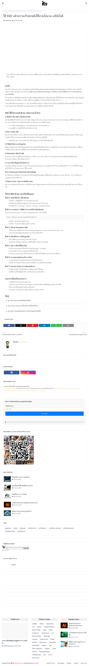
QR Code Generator (59, 389)
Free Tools (83, 663)
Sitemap (69, 663)
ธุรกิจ (44, 655)
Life (53, 633)
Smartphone (52, 642)
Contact (76, 663)
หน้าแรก (5, 11)
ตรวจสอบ (44, 414)
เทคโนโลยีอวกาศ (21, 531)
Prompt (52, 639)
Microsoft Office (36, 636)
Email (44, 630)
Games (51, 630)
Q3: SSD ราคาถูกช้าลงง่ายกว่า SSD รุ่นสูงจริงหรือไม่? (24, 311)
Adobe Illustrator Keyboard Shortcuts (25, 503)
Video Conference (37, 649)
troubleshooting (12, 11)
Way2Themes (19, 663)
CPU (33, 627)
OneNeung (8, 21)
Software (44, 646)
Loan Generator (72, 389)
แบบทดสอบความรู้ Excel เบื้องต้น (78, 634)
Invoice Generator (40, 391)
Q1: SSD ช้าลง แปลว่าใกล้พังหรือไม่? (19, 301)
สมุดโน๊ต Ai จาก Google (19, 494)
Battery (42, 624)
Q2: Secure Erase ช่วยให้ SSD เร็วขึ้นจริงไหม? (23, 306)
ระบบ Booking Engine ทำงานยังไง (14, 642)
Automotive (8, 528)
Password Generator (10, 391)
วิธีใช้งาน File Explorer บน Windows (77, 643)
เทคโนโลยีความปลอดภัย (55, 528)
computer (47, 649)
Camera (39, 627)
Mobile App (47, 636)
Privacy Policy (50, 663)
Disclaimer (61, 663)
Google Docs (35, 633)
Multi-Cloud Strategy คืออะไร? (22, 512)
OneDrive (35, 639)
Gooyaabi (36, 663)
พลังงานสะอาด (35, 658)
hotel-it (15, 528)
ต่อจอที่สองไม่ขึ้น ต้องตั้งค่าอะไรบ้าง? (22, 486)
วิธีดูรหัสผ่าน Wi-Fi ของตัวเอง (21, 477)
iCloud (54, 649)
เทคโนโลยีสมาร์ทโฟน (10, 531)
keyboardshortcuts (44, 652)
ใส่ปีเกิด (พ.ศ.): (9, 406)
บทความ (50, 655)
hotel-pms (22, 528)
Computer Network (49, 627)
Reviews (34, 642)
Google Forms (45, 633)
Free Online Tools (9, 389)
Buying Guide (50, 624)
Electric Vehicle (36, 630)
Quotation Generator (25, 391)
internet (34, 652)
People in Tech (44, 639)
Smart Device (43, 642)
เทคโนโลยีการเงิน (32, 528)
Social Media (35, 646)
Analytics (34, 624)
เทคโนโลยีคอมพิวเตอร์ (68, 528)
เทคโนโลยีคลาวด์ (43, 528)
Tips (50, 646)
